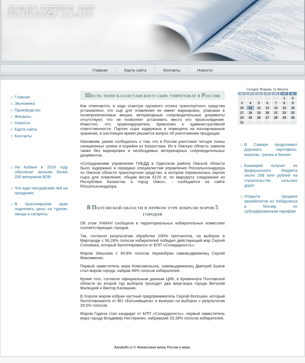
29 (284, 117)
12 (258, 108)
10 (241, 108)
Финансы (23, 116)
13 (267, 108)
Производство (28, 110)
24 (241, 117)
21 (276, 113)
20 (267, 113)
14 (276, 108)
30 (292, 117)
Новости (204, 70)
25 (250, 117)
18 (250, 113)
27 (267, 117)
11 (250, 108)
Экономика (25, 103)
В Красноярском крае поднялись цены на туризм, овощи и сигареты (41, 209)
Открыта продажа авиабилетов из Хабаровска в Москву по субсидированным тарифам (270, 203)
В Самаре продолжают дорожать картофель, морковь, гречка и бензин (270, 149)
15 (284, 108)
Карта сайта (135, 70)
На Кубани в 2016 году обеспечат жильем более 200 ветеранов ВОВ (41, 172)
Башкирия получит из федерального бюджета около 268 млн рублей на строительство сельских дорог (270, 175)
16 (292, 108)
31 (241, 122)
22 (284, 113)
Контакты (171, 70)
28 (276, 117)
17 (241, 113)
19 (258, 113)
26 (258, 117)
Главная (99, 70)
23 (292, 113)
